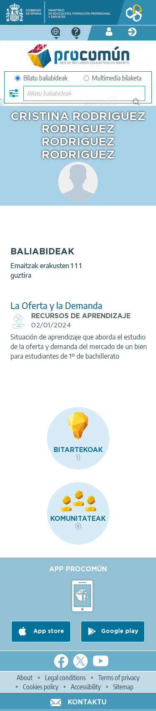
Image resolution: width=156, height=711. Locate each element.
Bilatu (140, 105)
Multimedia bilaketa (112, 78)
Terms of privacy (118, 677)
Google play (119, 631)
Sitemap (123, 687)
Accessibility (86, 687)
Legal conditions (65, 677)
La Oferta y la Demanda (56, 305)
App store (48, 631)
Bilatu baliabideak (41, 78)
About (24, 677)
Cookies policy (40, 687)
